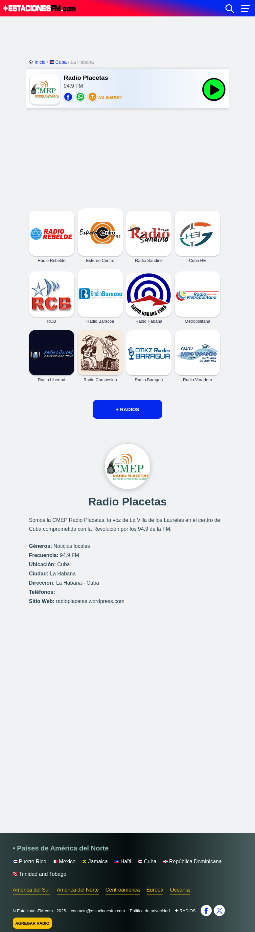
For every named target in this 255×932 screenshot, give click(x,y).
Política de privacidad (150, 910)
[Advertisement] (127, 36)
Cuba (59, 62)
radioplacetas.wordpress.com (90, 601)
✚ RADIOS (185, 910)
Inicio (38, 62)
